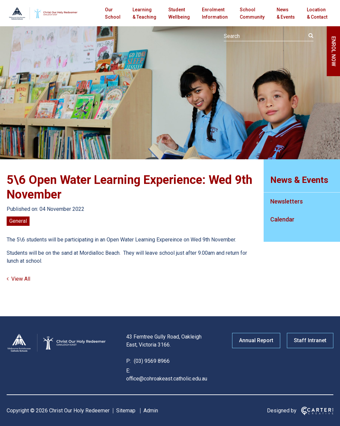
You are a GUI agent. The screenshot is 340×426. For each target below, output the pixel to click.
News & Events (286, 13)
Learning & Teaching (144, 13)
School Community (252, 13)
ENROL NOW (333, 51)
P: (128, 361)
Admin (150, 410)
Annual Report (256, 340)
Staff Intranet (310, 340)
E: (128, 370)
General (18, 221)
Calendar (282, 219)
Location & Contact (317, 13)
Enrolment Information (215, 13)
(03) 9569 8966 (151, 361)
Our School (113, 13)
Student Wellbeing (179, 13)
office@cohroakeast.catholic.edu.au (166, 378)
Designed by (282, 410)
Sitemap (125, 410)
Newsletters (286, 201)
